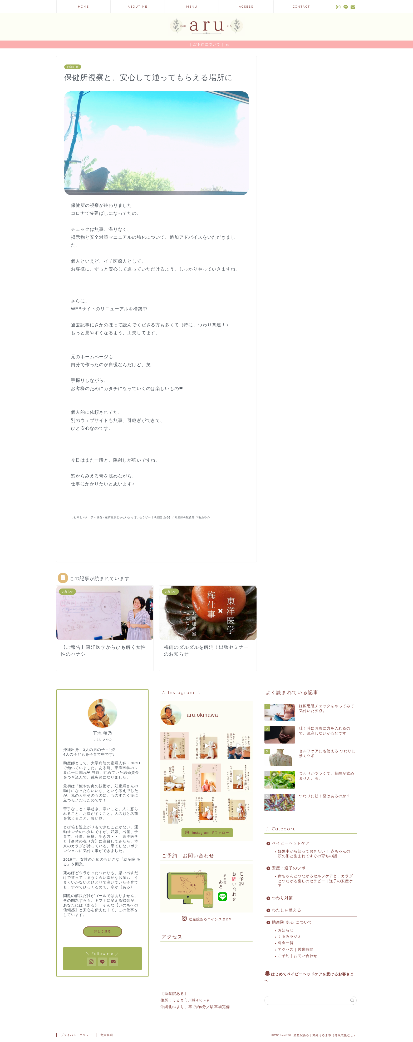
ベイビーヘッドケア (291, 844)
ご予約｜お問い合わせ (297, 957)
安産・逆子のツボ (289, 868)
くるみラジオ (290, 937)
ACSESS (246, 6)
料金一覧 (286, 944)
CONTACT (301, 6)
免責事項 (106, 1035)
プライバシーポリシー (76, 1035)
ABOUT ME (138, 6)
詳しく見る (102, 932)
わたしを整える (286, 911)
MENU (192, 6)
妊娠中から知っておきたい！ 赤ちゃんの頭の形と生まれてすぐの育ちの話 (314, 854)
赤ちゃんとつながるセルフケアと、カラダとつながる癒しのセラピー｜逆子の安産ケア (315, 882)
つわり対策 (282, 898)
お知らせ (72, 67)
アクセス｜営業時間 (295, 950)
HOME (83, 6)
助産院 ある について (292, 923)
